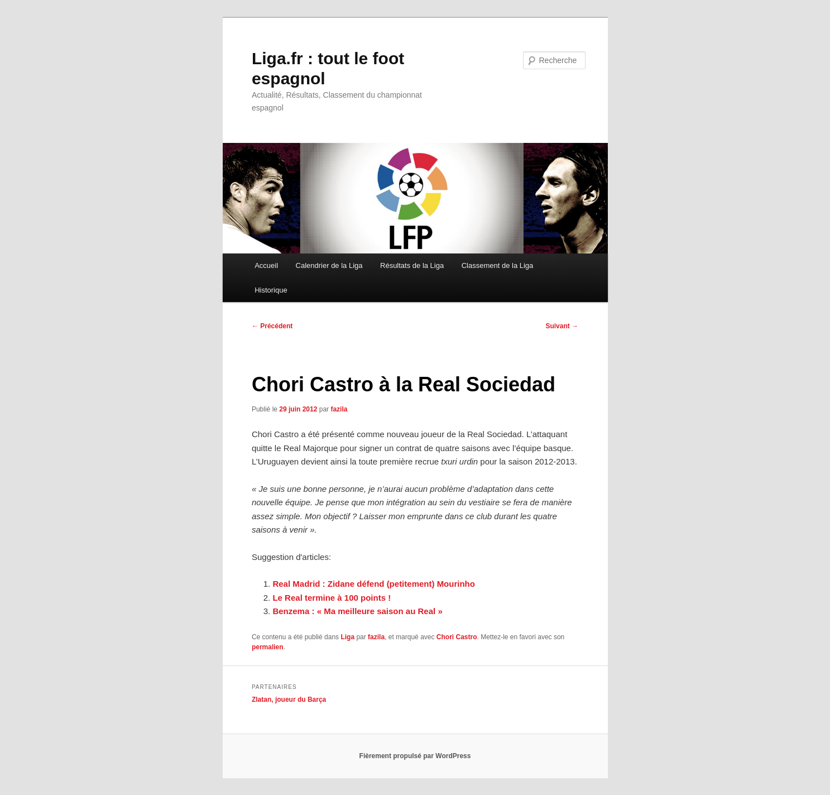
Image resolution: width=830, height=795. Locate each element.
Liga (347, 637)
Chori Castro (456, 637)
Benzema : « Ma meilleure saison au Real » (357, 611)
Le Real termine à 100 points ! (331, 597)
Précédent (272, 326)
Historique (271, 290)
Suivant (561, 326)
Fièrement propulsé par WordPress (415, 756)
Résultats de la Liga (412, 265)
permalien (268, 647)
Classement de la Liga (498, 265)
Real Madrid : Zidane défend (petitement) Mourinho (373, 583)
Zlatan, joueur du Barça (289, 699)
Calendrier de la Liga (329, 265)
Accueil (266, 265)
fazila (338, 409)
